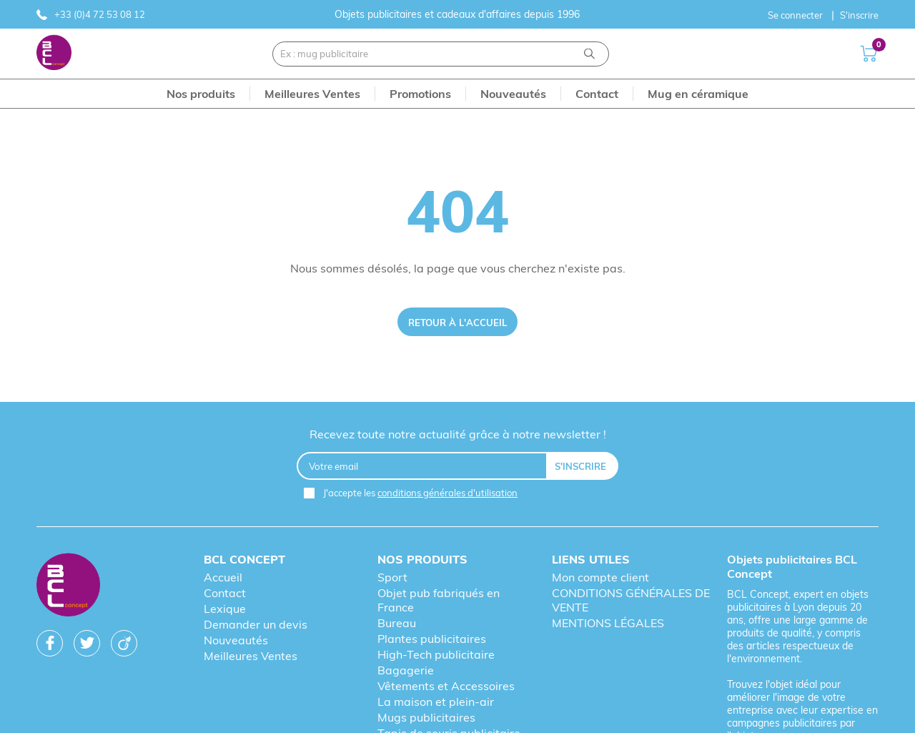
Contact (225, 593)
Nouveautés (236, 640)
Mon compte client (600, 577)
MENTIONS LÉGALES (608, 623)
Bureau (396, 623)
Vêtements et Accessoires (446, 686)
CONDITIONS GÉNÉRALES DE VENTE (631, 600)
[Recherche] (589, 54)
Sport (392, 577)
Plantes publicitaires (431, 638)
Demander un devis (255, 624)
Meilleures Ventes (250, 656)
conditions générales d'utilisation (447, 492)
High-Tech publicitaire (436, 654)
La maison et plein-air (435, 701)
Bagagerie (405, 670)
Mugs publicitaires (426, 717)
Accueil (223, 577)
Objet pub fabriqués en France (438, 600)
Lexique (225, 608)
